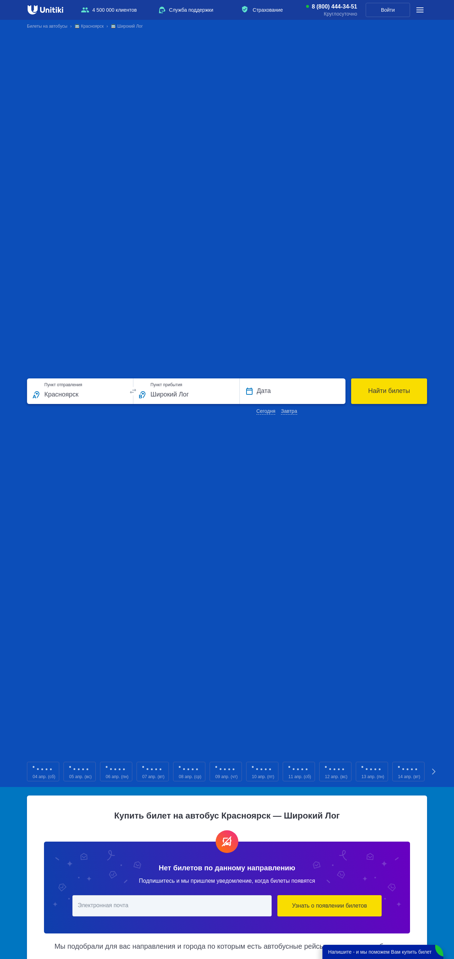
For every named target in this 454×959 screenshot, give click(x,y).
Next (434, 772)
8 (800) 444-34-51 (334, 7)
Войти (388, 10)
